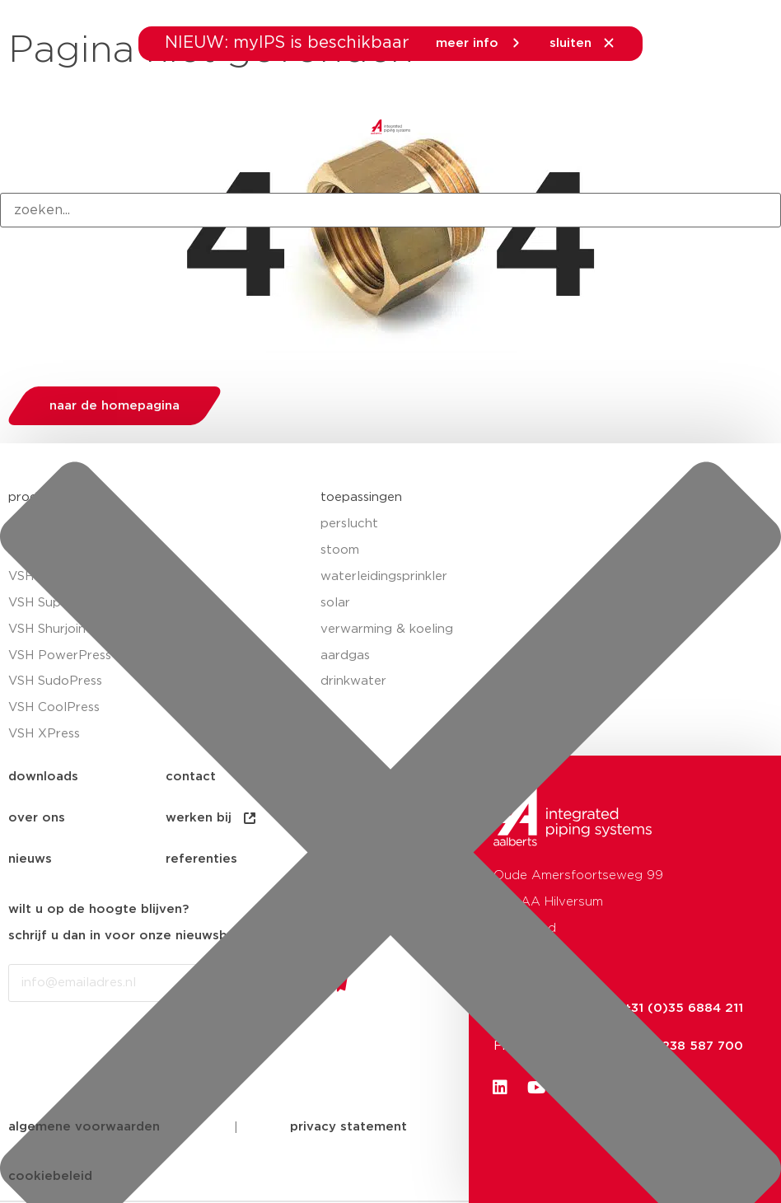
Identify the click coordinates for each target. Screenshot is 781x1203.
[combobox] (390, 210)
